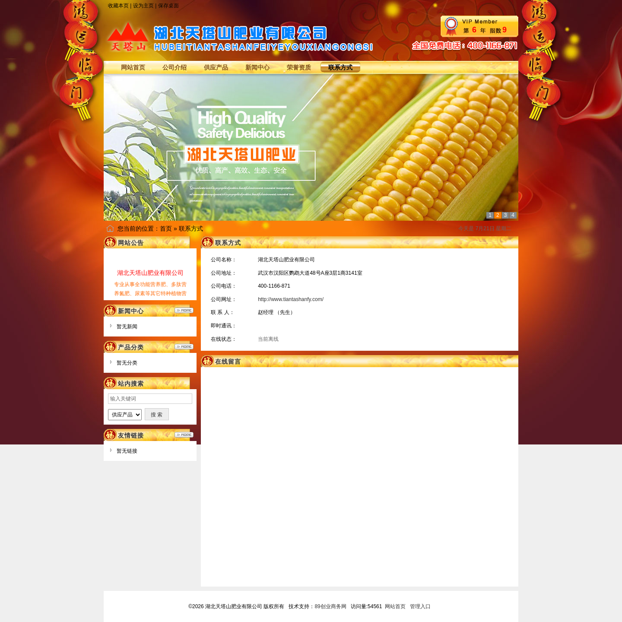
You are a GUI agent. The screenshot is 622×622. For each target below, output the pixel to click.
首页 (166, 228)
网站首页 (395, 606)
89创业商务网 (330, 606)
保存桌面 (168, 6)
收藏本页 (118, 6)
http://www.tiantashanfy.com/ (291, 299)
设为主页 (143, 6)
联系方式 (191, 228)
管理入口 (420, 606)
